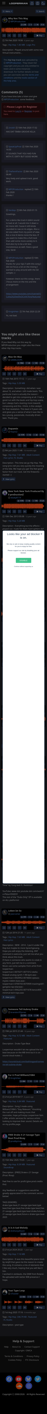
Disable (23, 560)
